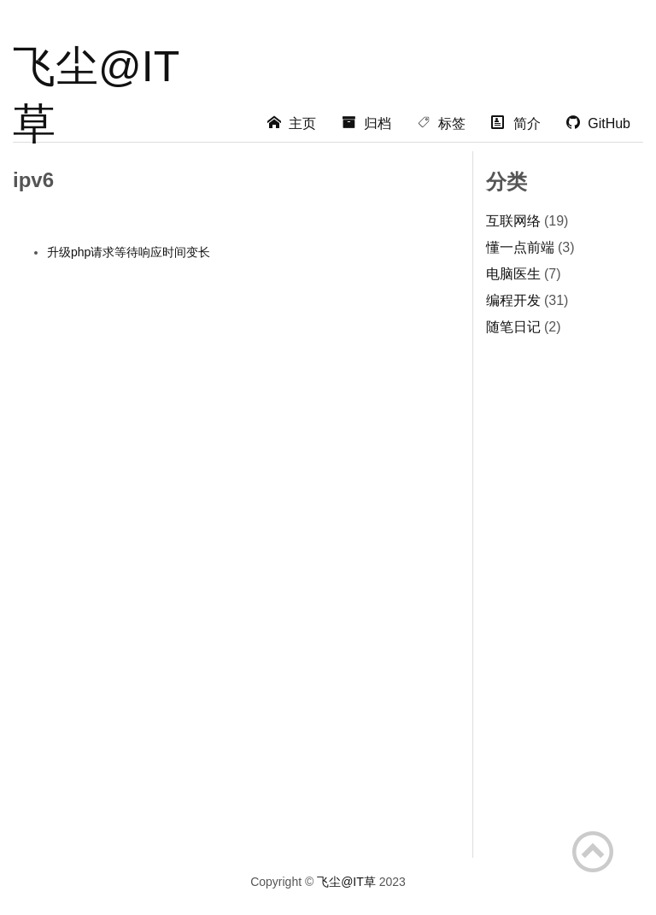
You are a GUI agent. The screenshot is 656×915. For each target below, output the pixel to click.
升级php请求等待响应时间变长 (128, 252)
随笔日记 (513, 327)
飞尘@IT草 (96, 70)
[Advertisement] (423, 132)
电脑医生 (513, 274)
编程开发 (513, 300)
